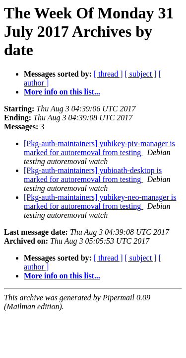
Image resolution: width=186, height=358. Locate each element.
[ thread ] (108, 74)
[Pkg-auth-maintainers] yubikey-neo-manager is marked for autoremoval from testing (100, 201)
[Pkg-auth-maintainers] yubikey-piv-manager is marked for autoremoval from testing (99, 148)
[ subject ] (141, 74)
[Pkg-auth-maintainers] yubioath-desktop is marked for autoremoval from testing (93, 174)
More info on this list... (62, 92)
